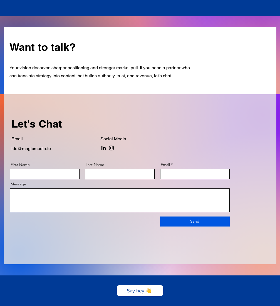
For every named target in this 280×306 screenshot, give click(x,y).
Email (165, 164)
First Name (20, 164)
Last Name (95, 164)
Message (18, 184)
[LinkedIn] (103, 148)
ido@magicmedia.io (31, 148)
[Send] (195, 222)
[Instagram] (111, 148)
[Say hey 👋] (140, 290)
